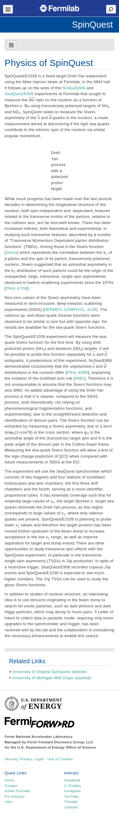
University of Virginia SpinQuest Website (49, 671)
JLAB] (92, 309)
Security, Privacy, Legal (24, 759)
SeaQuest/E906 (19, 93)
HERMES (53, 309)
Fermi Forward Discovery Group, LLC (60, 742)
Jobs (9, 802)
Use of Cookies (60, 759)
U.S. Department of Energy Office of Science (56, 747)
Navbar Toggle (8, 9)
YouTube (71, 796)
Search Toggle (111, 9)
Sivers (11, 252)
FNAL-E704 (16, 288)
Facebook (72, 780)
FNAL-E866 (77, 372)
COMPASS (74, 309)
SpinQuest (92, 24)
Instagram (72, 791)
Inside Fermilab (17, 791)
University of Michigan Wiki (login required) (51, 678)
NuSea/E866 (73, 88)
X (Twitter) (72, 786)
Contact (11, 786)
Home (9, 780)
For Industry (14, 796)
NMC (79, 378)
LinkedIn (71, 807)
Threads (71, 802)
